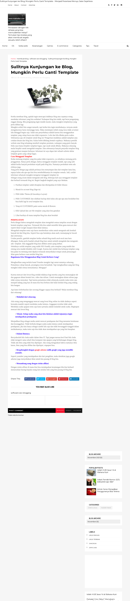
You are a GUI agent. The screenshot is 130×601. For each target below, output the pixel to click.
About (17, 5)
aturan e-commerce (56, 539)
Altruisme (74, 486)
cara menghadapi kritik (58, 580)
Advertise (32, 5)
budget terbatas (55, 563)
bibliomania (53, 559)
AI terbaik (52, 486)
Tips (87, 46)
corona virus (91, 257)
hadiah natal (106, 111)
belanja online (72, 547)
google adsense (41, 361)
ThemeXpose (20, 598)
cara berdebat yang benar (59, 567)
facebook (76, 421)
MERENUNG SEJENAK (96, 276)
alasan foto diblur (56, 514)
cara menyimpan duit (57, 584)
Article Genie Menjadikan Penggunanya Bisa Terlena (108, 93)
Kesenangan (37, 46)
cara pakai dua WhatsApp (59, 588)
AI (49, 478)
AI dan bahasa (67, 482)
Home (10, 5)
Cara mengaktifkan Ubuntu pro (60, 502)
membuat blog (23, 59)
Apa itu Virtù (70, 494)
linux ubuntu (114, 257)
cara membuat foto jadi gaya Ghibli (62, 576)
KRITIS (89, 274)
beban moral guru (55, 547)
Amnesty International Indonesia (61, 490)
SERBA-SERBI (92, 271)
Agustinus (63, 486)
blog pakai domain (106, 254)
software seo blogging (38, 59)
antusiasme (68, 523)
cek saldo (93, 241)
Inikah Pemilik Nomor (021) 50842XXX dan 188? (108, 84)
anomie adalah (54, 523)
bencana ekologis (55, 551)
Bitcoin (51, 498)
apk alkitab (53, 527)
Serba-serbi (23, 46)
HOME (89, 266)
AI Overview (53, 482)
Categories (77, 46)
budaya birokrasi (68, 559)
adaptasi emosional (56, 506)
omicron (92, 147)
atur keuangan (68, 535)
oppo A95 (92, 151)
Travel (96, 46)
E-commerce (62, 46)
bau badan (75, 543)
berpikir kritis (73, 555)
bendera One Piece (56, 555)
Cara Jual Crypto (64, 498)
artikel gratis (94, 233)
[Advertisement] (79, 26)
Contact (24, 5)
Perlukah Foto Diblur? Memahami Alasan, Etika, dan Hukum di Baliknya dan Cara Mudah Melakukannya (103, 204)
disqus (67, 421)
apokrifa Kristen (67, 527)
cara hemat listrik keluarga (59, 572)
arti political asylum (70, 531)
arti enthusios (54, 531)
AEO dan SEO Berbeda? (67, 474)
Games (50, 46)
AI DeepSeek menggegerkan (65, 478)
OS (13, 46)
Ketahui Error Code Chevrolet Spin (100, 219)
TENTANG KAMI (93, 279)
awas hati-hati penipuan (58, 543)
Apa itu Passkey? (55, 494)
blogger (58, 421)
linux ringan (94, 139)
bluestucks (93, 237)
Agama (51, 474)
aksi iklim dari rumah (57, 510)
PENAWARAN (92, 269)
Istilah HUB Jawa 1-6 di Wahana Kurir (106, 74)
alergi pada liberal (56, 518)
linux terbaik (94, 143)
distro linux (92, 111)
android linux (92, 254)
